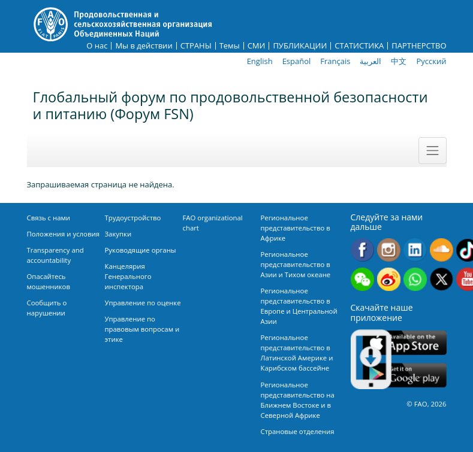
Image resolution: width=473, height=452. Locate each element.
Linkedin (415, 250)
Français (335, 61)
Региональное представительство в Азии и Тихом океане (296, 264)
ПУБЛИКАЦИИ (300, 46)
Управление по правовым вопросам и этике (142, 329)
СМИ (257, 46)
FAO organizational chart (213, 222)
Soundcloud (441, 250)
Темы (229, 46)
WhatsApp (415, 279)
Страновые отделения (298, 431)
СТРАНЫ (196, 46)
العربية (370, 61)
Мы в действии (143, 46)
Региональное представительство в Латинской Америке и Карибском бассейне (297, 352)
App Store (405, 342)
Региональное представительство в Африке (295, 227)
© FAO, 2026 (426, 403)
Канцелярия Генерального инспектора (128, 276)
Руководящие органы (140, 249)
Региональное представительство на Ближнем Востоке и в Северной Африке (298, 400)
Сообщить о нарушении (47, 307)
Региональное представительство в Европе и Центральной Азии (299, 306)
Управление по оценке (143, 302)
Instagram (388, 250)
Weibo (388, 279)
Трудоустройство (133, 217)
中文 (398, 61)
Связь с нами (49, 217)
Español (296, 61)
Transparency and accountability (55, 255)
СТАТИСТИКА (359, 46)
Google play (405, 375)
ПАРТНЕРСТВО (418, 46)
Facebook (362, 250)
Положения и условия (63, 233)
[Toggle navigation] (432, 150)
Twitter (441, 279)
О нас (96, 46)
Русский (431, 61)
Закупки (118, 233)
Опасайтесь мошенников (48, 281)
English (260, 61)
